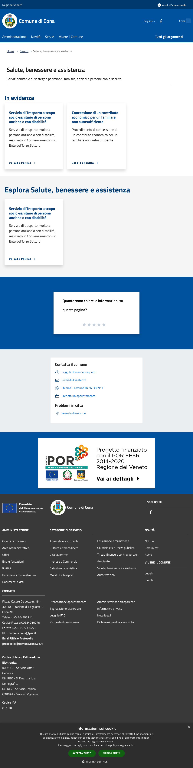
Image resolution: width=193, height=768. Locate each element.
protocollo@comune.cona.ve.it (22, 643)
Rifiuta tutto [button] (112, 753)
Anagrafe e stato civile (64, 541)
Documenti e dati (13, 582)
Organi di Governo (13, 541)
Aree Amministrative (15, 548)
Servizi (24, 51)
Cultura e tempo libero (64, 548)
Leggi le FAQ (58, 615)
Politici (6, 568)
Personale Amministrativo (19, 575)
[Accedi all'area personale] (172, 5)
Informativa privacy (109, 608)
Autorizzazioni (106, 575)
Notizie (149, 541)
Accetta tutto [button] (82, 753)
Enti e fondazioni (13, 561)
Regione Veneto (12, 5)
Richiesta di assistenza (64, 622)
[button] (96, 761)
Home (10, 51)
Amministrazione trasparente (116, 602)
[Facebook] (152, 20)
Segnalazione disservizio (65, 608)
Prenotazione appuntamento (68, 602)
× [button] (188, 727)
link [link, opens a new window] (133, 745)
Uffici (5, 554)
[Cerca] (186, 20)
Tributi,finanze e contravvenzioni (118, 554)
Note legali (104, 615)
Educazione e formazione (113, 541)
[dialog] (96, 745)
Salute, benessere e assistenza (116, 568)
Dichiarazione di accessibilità (115, 622)
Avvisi (148, 554)
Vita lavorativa (59, 554)
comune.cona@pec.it (22, 633)
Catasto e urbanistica (63, 568)
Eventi (149, 580)
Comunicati (152, 548)
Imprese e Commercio (63, 561)
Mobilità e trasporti (62, 575)
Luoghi (149, 573)
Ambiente (103, 561)
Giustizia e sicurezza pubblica (116, 547)
